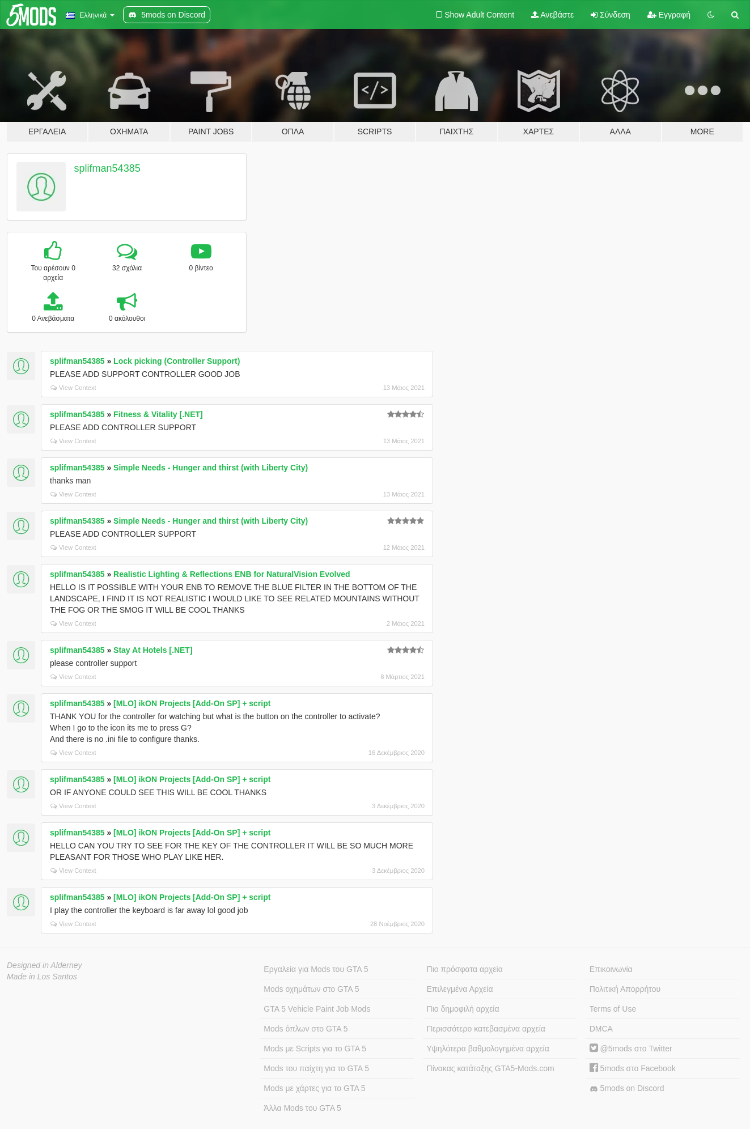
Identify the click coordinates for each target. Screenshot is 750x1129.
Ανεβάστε (552, 14)
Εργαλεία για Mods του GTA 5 (316, 969)
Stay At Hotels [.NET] (153, 650)
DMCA (601, 1028)
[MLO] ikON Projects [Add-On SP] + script (191, 703)
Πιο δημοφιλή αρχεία (463, 1008)
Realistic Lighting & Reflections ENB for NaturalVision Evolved (231, 574)
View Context (73, 387)
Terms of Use (613, 1008)
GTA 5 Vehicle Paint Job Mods (317, 1008)
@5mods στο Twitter (631, 1048)
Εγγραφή (668, 14)
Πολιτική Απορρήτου (625, 989)
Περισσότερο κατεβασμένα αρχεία (486, 1028)
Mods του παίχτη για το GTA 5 (316, 1068)
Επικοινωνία (611, 969)
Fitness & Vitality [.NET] (158, 414)
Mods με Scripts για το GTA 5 (315, 1048)
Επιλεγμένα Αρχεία (460, 989)
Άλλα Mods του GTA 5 (302, 1108)
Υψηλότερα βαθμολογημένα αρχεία (488, 1048)
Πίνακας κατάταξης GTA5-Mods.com (490, 1068)
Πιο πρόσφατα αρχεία (465, 969)
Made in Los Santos (42, 976)
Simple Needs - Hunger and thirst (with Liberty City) (210, 467)
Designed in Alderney (44, 965)
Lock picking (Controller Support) (176, 361)
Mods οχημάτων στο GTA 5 (311, 989)
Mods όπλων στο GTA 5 (306, 1028)
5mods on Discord (627, 1088)
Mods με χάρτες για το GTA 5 (314, 1088)
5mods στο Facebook (633, 1068)
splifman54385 (107, 168)
